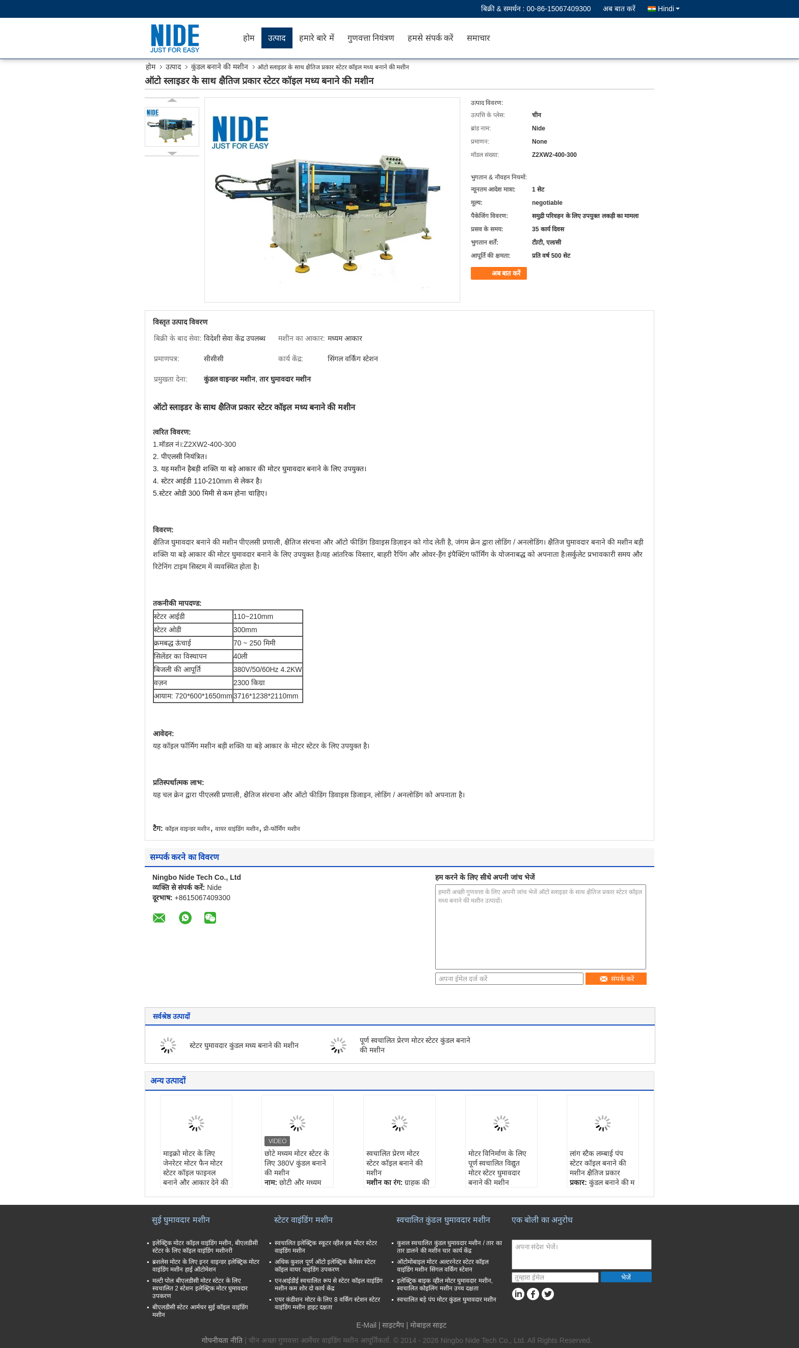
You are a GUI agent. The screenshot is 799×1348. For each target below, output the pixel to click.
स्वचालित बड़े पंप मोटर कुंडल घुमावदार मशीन (446, 1299)
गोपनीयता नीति (222, 1340)
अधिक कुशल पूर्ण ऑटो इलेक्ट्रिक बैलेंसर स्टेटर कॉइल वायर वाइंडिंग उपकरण (325, 1265)
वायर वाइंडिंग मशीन (237, 828)
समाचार (478, 38)
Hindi (669, 9)
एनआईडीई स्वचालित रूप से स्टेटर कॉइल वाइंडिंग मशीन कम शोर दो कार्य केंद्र (329, 1284)
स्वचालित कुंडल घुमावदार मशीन (443, 1220)
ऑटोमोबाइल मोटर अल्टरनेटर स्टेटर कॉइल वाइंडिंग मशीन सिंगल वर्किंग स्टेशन (443, 1265)
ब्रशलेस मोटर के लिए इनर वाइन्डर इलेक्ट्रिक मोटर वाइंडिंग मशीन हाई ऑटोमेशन (205, 1265)
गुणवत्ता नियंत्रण (371, 38)
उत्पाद (277, 38)
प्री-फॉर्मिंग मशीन (281, 828)
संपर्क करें (616, 979)
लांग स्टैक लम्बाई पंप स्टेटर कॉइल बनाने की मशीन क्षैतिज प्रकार (598, 1163)
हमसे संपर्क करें (431, 38)
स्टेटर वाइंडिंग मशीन (303, 1220)
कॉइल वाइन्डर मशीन (187, 828)
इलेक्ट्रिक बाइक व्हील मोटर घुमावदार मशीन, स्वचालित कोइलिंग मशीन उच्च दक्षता (445, 1284)
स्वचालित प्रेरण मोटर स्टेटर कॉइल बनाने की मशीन (394, 1163)
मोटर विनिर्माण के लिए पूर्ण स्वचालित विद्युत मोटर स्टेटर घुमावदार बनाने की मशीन (497, 1168)
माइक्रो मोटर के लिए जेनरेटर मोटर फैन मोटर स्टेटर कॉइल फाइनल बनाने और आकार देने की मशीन (196, 1172)
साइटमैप (393, 1325)
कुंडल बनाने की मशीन (219, 67)
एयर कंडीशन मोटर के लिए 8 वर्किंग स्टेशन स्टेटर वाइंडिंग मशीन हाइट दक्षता (327, 1303)
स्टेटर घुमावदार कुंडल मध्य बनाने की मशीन (244, 1045)
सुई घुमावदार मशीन (181, 1220)
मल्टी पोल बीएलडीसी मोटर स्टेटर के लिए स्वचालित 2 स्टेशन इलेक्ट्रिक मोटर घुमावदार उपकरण (200, 1288)
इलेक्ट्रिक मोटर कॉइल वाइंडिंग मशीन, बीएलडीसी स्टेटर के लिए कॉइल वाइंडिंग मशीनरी (205, 1246)
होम (249, 38)
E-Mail (366, 1325)
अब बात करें (619, 9)
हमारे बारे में (316, 38)
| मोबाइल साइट (426, 1325)
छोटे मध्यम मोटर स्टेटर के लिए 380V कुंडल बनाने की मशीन (296, 1163)
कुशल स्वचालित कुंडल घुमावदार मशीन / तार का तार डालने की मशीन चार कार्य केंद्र (449, 1246)
